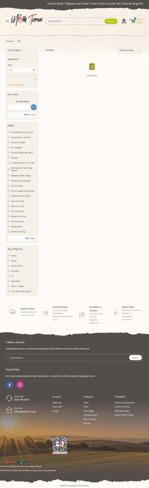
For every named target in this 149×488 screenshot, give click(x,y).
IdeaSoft (62, 486)
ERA (19, 41)
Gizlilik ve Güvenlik (122, 406)
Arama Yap (111, 21)
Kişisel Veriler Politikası (124, 415)
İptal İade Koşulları (122, 411)
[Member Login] (124, 21)
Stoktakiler (49, 50)
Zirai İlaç (87, 423)
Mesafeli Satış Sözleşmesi (125, 402)
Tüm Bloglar (30, 238)
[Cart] (136, 21)
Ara (33, 107)
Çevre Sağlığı (89, 411)
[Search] (81, 21)
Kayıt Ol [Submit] (135, 357)
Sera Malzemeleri (90, 415)
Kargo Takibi (57, 406)
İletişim (56, 411)
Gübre (86, 406)
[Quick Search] (19, 107)
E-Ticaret (69, 486)
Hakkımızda (57, 402)
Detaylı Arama (30, 115)
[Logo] (26, 21)
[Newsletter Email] (74, 358)
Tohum (86, 402)
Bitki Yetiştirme (90, 419)
